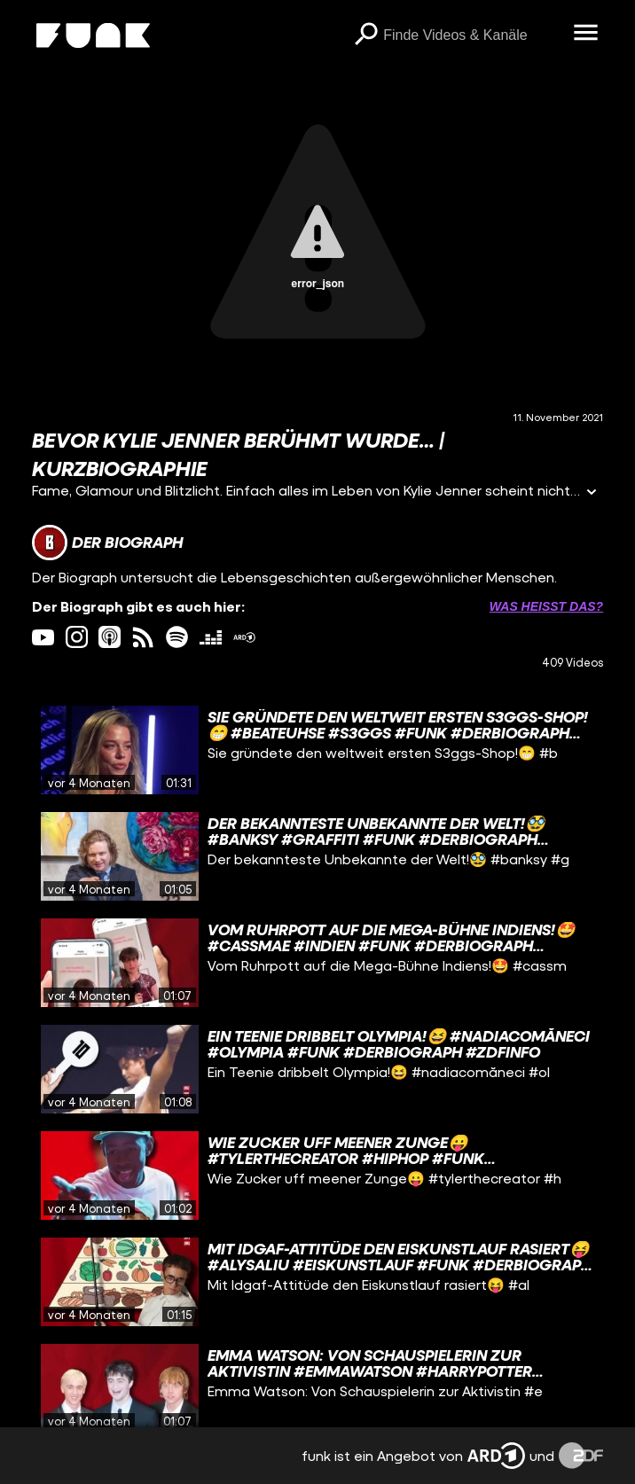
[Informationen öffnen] (591, 493)
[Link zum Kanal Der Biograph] (107, 542)
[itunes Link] (109, 637)
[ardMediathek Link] (244, 637)
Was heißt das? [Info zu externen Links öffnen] (546, 606)
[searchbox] (472, 35)
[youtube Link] (43, 637)
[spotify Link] (177, 637)
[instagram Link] (77, 637)
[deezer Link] (211, 637)
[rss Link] (143, 637)
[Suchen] (365, 35)
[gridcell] (317, 750)
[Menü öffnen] (585, 34)
